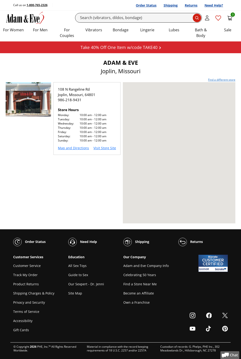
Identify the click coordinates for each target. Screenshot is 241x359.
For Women (13, 29)
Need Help (82, 242)
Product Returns (26, 284)
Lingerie (147, 29)
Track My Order (25, 275)
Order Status (146, 5)
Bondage (121, 29)
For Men (40, 29)
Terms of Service (26, 311)
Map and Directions (73, 148)
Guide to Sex (78, 275)
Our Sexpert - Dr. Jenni (86, 284)
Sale (227, 29)
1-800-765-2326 (37, 5)
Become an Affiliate (138, 293)
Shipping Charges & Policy (33, 293)
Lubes (174, 29)
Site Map (75, 293)
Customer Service (27, 265)
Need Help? (214, 5)
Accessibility (22, 321)
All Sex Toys (77, 265)
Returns (191, 5)
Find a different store (221, 80)
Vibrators (93, 29)
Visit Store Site (104, 148)
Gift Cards (21, 330)
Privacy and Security (29, 302)
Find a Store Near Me (140, 284)
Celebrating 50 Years (139, 275)
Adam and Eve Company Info (146, 265)
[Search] (138, 18)
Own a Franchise (136, 302)
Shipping (171, 5)
